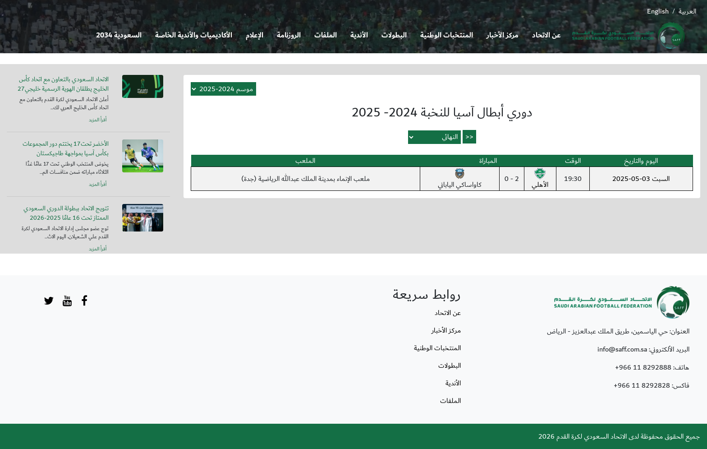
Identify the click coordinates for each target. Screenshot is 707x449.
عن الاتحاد (546, 35)
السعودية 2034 (119, 35)
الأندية (359, 35)
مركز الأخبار (503, 35)
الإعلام (254, 35)
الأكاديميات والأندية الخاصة (193, 35)
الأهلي (540, 179)
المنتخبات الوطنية (446, 35)
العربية (687, 11)
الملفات (325, 35)
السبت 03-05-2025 (641, 179)
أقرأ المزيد (97, 120)
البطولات (394, 35)
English (658, 11)
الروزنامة (289, 35)
